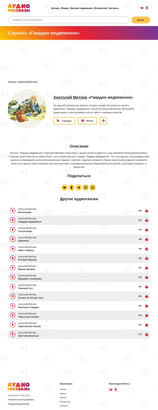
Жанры (65, 8)
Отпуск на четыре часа (30, 298)
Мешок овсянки (26, 269)
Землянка (23, 241)
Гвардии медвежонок (29, 222)
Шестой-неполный (28, 336)
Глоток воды (25, 231)
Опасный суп (25, 288)
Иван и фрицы (26, 250)
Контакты (113, 8)
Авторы (55, 8)
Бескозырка (24, 212)
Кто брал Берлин (27, 260)
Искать (140, 20)
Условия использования (21, 399)
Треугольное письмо (29, 326)
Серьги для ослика (28, 317)
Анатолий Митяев (27, 81)
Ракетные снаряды (28, 307)
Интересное (100, 8)
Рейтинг (63, 397)
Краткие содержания (81, 8)
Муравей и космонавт (30, 279)
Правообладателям (18, 404)
